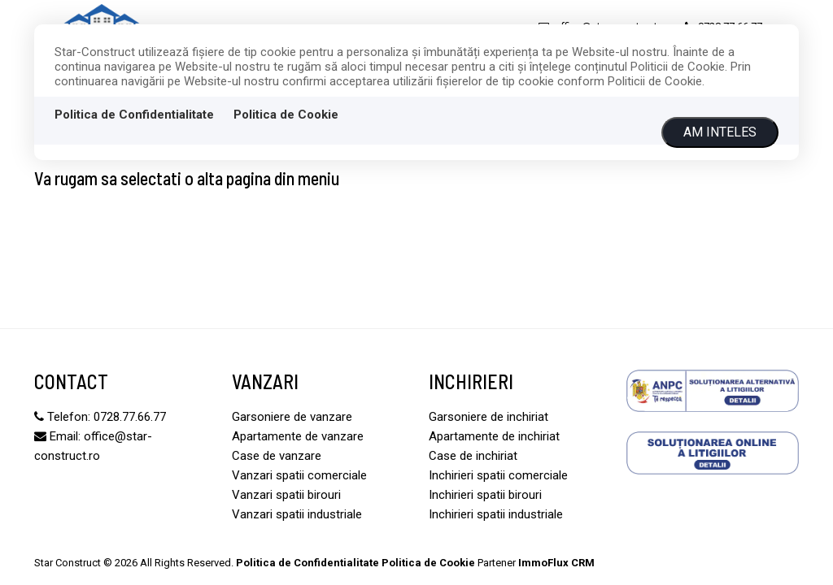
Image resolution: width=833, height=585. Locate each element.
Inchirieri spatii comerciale (498, 475)
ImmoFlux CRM (556, 563)
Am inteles (720, 132)
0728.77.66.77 (130, 417)
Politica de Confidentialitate (134, 114)
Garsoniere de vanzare (292, 417)
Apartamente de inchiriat (494, 436)
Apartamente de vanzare (298, 436)
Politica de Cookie (285, 114)
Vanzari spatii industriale (297, 514)
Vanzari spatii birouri (286, 495)
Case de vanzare (276, 455)
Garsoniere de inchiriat (488, 417)
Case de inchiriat (473, 455)
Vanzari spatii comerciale (299, 475)
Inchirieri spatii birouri (485, 495)
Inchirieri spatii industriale (496, 514)
